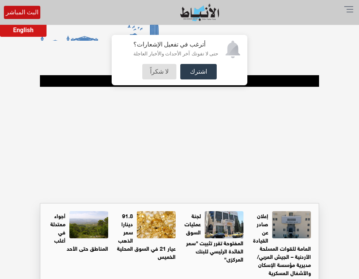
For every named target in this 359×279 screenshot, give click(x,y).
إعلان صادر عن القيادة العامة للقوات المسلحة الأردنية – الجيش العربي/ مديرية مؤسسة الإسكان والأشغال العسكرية (282, 243)
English (23, 30)
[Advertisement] (179, 145)
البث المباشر (22, 12)
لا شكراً (159, 71)
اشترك (198, 71)
